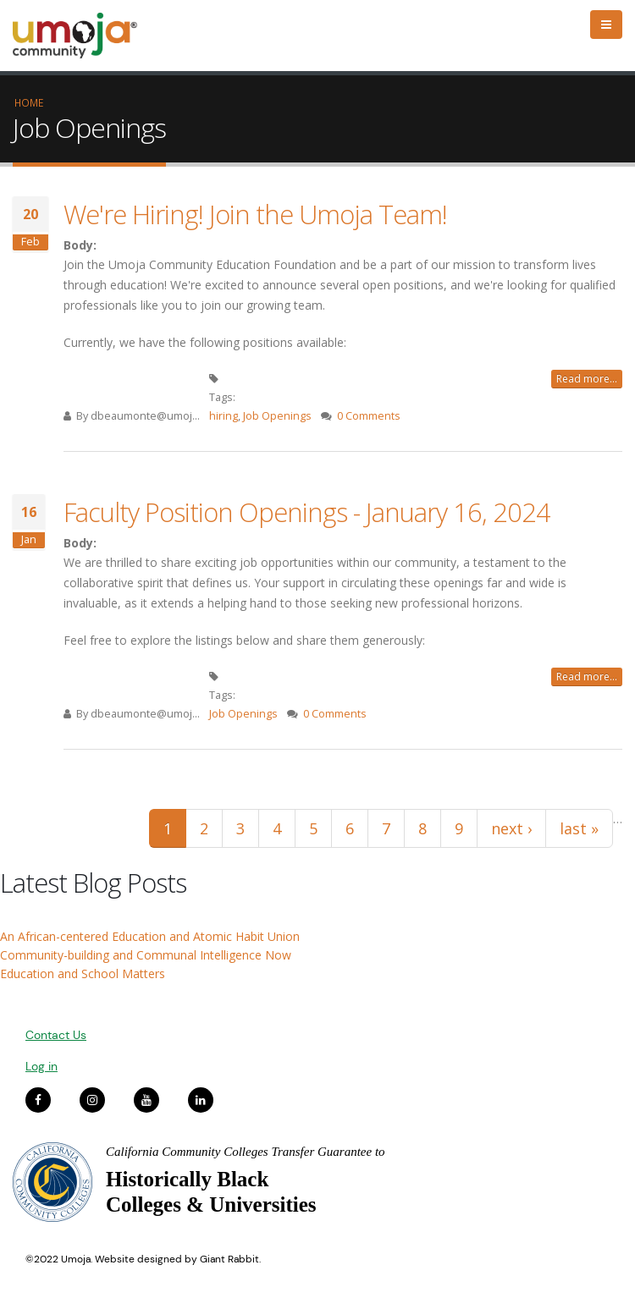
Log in (41, 1066)
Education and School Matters (82, 973)
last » (579, 828)
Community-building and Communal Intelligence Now (145, 955)
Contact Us (55, 1034)
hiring (223, 416)
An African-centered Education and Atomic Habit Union (150, 936)
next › (511, 828)
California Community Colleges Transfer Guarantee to (245, 1151)
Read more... (586, 378)
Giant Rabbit (229, 1259)
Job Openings (277, 416)
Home (28, 102)
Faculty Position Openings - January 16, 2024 (307, 512)
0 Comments (368, 416)
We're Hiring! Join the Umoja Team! (255, 214)
